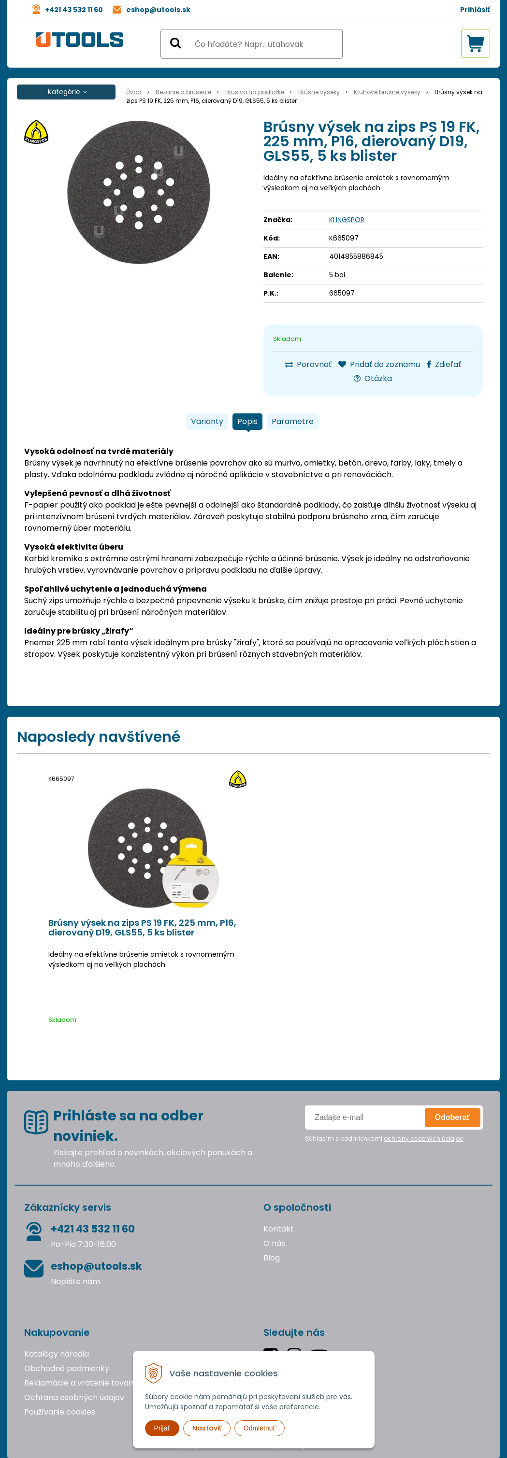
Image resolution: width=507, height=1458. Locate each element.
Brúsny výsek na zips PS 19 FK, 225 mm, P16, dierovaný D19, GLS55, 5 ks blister (142, 927)
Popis (247, 421)
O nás (274, 1243)
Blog (271, 1257)
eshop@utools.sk (158, 9)
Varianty (207, 421)
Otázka (373, 378)
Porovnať (308, 364)
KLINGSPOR (346, 220)
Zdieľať (444, 364)
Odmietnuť (259, 1428)
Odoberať (452, 1117)
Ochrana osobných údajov (74, 1397)
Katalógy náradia (56, 1353)
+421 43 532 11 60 (74, 9)
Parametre (293, 421)
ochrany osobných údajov (423, 1138)
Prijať (162, 1428)
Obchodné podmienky (66, 1368)
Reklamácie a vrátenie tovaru (80, 1382)
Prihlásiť (475, 9)
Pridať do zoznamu (379, 364)
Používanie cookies (59, 1411)
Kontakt (278, 1228)
